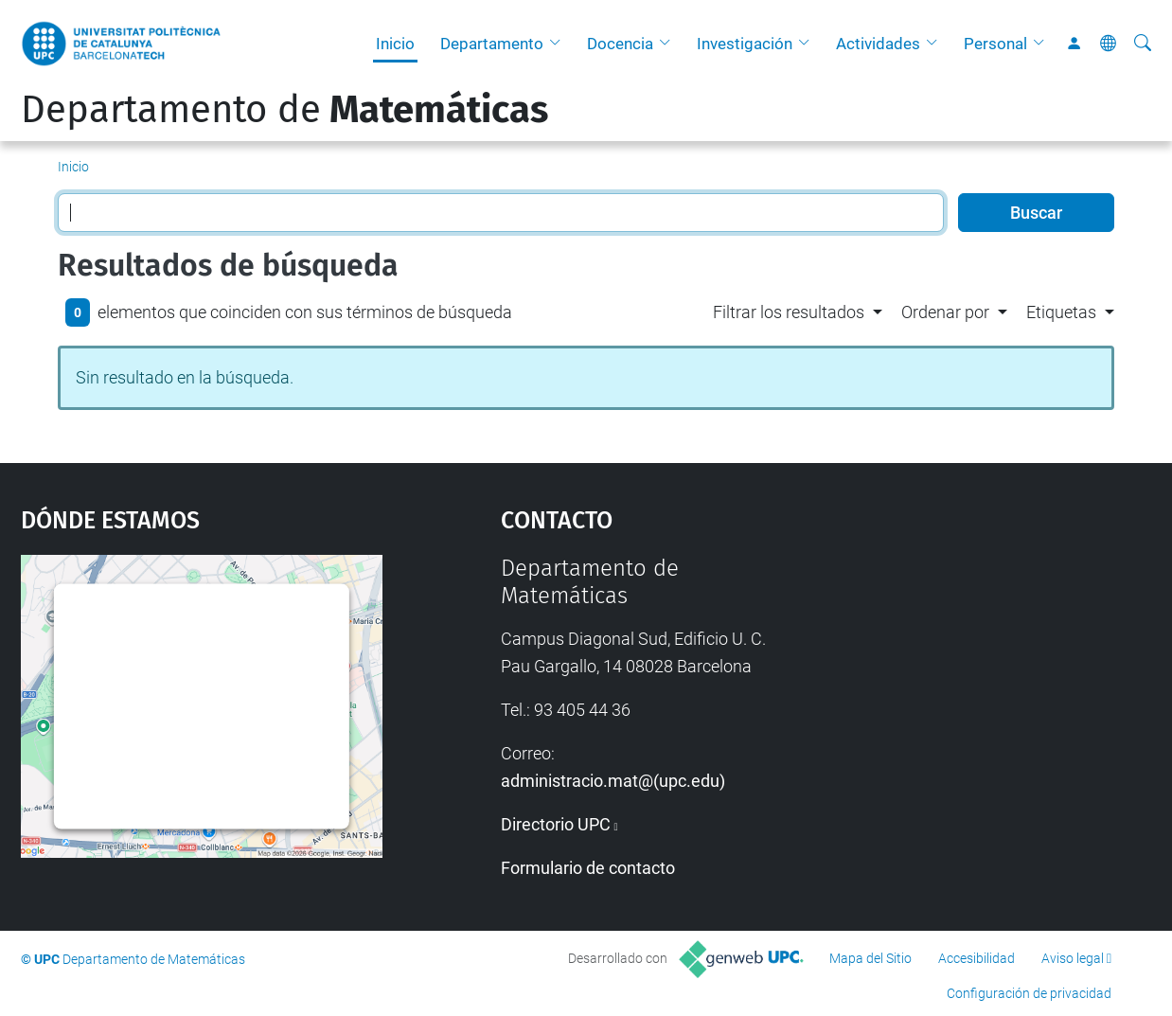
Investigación (744, 43)
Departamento (491, 43)
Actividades (878, 43)
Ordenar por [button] (945, 312)
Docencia (620, 43)
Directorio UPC (556, 824)
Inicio (395, 43)
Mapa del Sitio (870, 958)
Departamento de (284, 110)
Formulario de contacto (588, 868)
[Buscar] (1142, 43)
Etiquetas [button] (1061, 312)
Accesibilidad (976, 958)
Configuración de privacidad (1029, 993)
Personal (995, 43)
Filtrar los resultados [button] (788, 312)
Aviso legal (1072, 958)
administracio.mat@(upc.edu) (613, 781)
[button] (559, 44)
